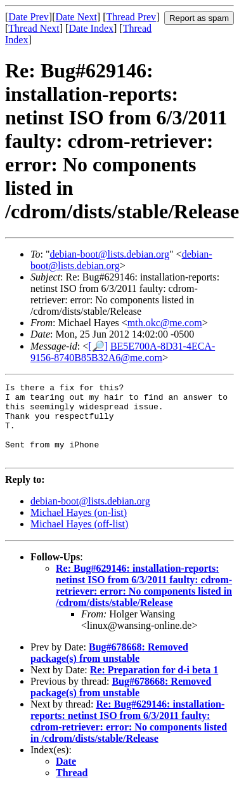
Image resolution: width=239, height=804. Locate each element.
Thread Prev (131, 16)
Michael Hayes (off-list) (79, 539)
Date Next (76, 16)
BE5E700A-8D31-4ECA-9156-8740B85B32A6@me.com (122, 352)
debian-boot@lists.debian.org (109, 254)
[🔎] (98, 346)
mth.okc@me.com (164, 322)
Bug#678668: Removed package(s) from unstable (109, 668)
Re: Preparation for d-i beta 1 (154, 685)
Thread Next (33, 28)
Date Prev (28, 16)
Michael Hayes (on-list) (78, 527)
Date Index (90, 28)
